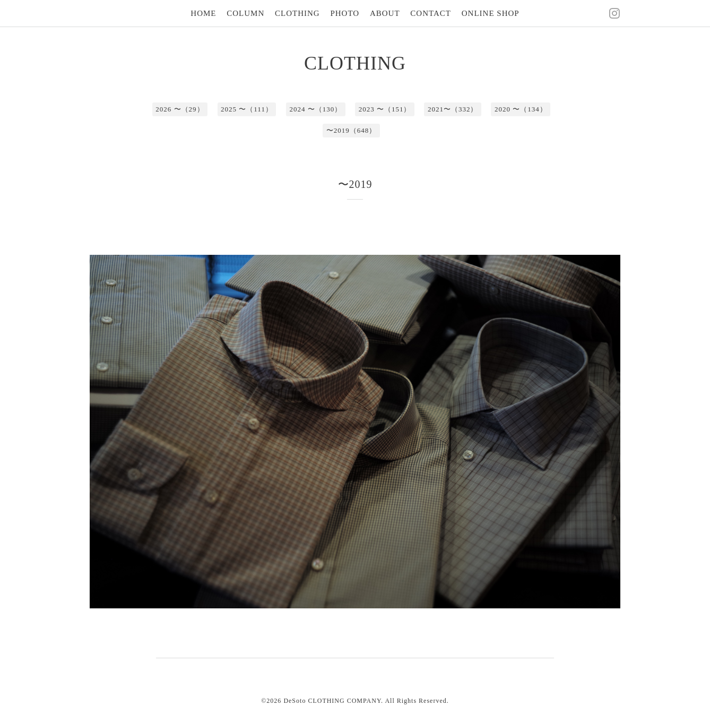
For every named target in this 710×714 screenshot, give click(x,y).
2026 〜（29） (179, 109)
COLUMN (245, 13)
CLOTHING (297, 13)
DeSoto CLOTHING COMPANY (332, 700)
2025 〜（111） (247, 109)
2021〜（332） (453, 109)
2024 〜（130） (315, 109)
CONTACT (430, 13)
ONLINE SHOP (490, 13)
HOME (203, 13)
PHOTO (344, 13)
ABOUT (385, 13)
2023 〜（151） (385, 109)
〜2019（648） (351, 130)
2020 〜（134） (521, 109)
